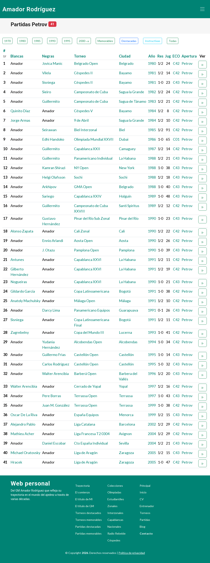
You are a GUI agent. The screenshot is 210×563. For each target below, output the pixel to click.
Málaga (125, 300)
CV (142, 499)
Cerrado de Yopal (87, 386)
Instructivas (152, 41)
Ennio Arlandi (52, 240)
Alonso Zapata (21, 231)
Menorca (126, 414)
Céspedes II (83, 73)
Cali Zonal (81, 231)
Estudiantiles (115, 499)
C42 (176, 63)
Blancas (16, 56)
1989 (152, 196)
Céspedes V (83, 111)
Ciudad (125, 56)
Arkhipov (49, 186)
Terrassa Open (85, 395)
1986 (152, 139)
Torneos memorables (88, 519)
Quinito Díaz (20, 111)
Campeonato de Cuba (91, 92)
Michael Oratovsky (25, 452)
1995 (67, 41)
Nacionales (114, 526)
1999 (152, 405)
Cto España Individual (91, 443)
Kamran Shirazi (53, 167)
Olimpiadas (114, 492)
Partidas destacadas (88, 526)
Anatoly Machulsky (25, 300)
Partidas (145, 519)
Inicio (143, 492)
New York (126, 167)
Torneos (145, 513)
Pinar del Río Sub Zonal (92, 218)
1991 (152, 259)
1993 (152, 332)
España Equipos (86, 414)
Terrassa (126, 395)
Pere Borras (51, 395)
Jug (168, 56)
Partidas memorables (88, 533)
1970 (7, 41)
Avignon (125, 433)
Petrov (187, 63)
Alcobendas (128, 342)
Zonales (112, 506)
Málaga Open (84, 300)
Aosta (123, 240)
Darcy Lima (51, 310)
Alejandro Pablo (22, 424)
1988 (152, 158)
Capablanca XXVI (87, 259)
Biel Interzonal (85, 130)
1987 (152, 149)
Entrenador (147, 506)
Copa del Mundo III (89, 332)
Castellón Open (86, 354)
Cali (122, 231)
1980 (22, 41)
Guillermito (51, 101)
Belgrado (126, 63)
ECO (176, 56)
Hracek (16, 462)
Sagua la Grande (131, 92)
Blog (142, 526)
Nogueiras (18, 281)
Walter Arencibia (55, 373)
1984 (152, 111)
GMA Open (83, 186)
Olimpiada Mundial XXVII (93, 139)
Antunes (17, 259)
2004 (152, 433)
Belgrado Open (86, 63)
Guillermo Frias (54, 354)
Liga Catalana (84, 424)
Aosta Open (83, 240)
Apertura (189, 56)
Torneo (80, 56)
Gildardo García (22, 291)
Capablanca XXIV (87, 196)
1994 (152, 342)
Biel (122, 130)
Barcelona (127, 424)
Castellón (126, 354)
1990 (52, 41)
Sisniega (48, 82)
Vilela (46, 73)
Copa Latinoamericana (91, 291)
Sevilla (124, 443)
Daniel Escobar (54, 443)
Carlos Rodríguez (55, 364)
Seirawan (49, 130)
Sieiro (46, 92)
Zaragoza (126, 452)
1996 (152, 373)
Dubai (123, 139)
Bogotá (125, 291)
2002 (152, 424)
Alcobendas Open (88, 342)
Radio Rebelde (116, 533)
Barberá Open (85, 373)
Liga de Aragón (86, 452)
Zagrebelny (19, 332)
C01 (176, 139)
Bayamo (125, 73)
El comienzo (82, 492)
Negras (48, 56)
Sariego (48, 196)
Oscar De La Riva (23, 414)
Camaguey (127, 149)
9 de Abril (81, 120)
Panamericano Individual (93, 158)
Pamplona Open (86, 250)
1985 (37, 41)
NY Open (81, 167)
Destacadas (129, 41)
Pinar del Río (128, 218)
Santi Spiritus (129, 205)
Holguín (125, 196)
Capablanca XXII (87, 149)
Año (151, 56)
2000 (84, 41)
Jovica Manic (52, 63)
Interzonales (115, 513)
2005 (152, 452)
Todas (173, 41)
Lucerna (125, 332)
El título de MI (84, 499)
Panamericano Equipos (92, 310)
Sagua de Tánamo (132, 101)
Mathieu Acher (22, 433)
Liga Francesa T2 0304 (91, 433)
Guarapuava (128, 310)
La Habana (127, 158)
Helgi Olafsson (53, 177)
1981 (152, 73)
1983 (152, 101)
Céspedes (113, 540)
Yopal (123, 386)
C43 (176, 82)
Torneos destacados (88, 513)
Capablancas (115, 519)
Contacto (146, 533)
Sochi (78, 177)
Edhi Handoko (53, 139)
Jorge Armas (20, 120)
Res (160, 56)
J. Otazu (48, 250)
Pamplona (126, 250)
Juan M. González (56, 405)
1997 (152, 386)
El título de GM (84, 506)
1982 (152, 92)
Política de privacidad (132, 553)
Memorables (105, 41)
